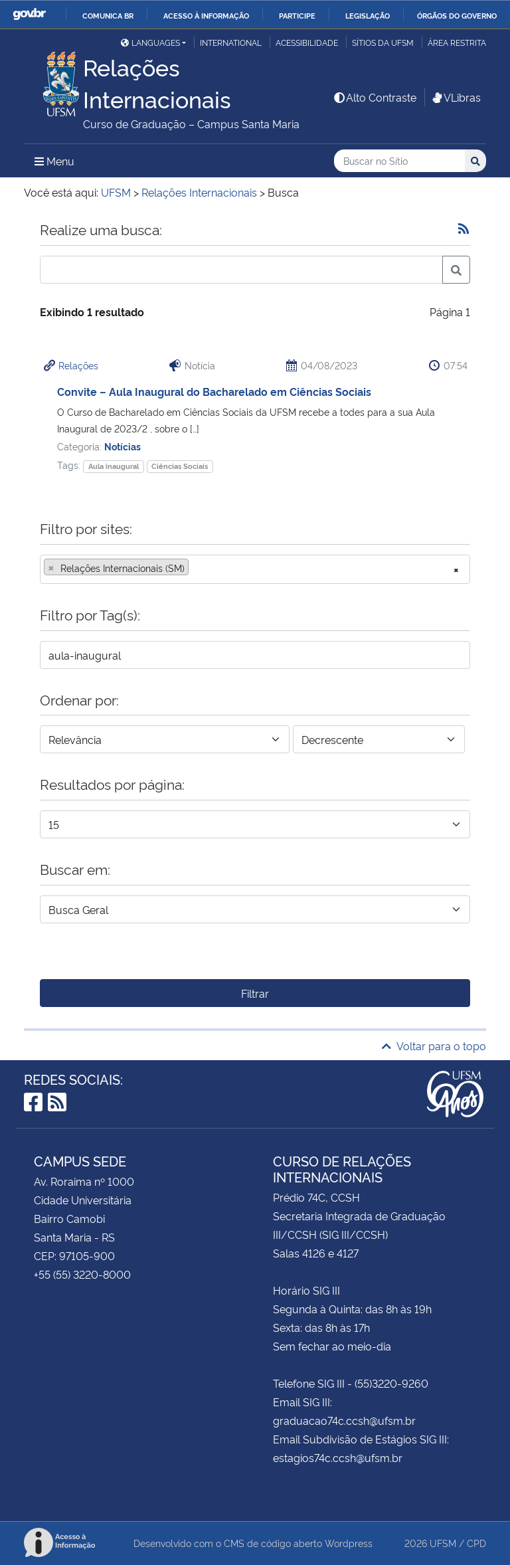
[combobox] (255, 569)
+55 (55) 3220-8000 (82, 1274)
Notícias (122, 446)
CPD (476, 1542)
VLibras (455, 97)
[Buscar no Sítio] (399, 161)
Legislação (367, 15)
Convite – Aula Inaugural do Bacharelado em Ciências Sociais (214, 391)
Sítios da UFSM (383, 42)
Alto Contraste (374, 97)
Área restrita (457, 42)
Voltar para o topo (434, 1045)
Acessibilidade (307, 42)
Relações (78, 365)
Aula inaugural (113, 466)
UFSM (443, 1542)
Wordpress (349, 1542)
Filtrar (255, 993)
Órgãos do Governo (457, 15)
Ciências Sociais (179, 466)
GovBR (29, 14)
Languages (150, 42)
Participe (297, 15)
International (231, 42)
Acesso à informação (206, 15)
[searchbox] (196, 568)
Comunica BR (107, 15)
